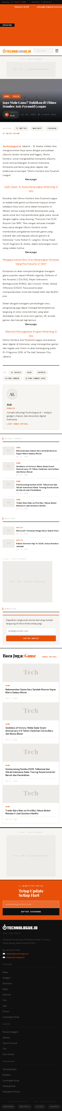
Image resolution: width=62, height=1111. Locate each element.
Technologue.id (12, 146)
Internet (7, 994)
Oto (5, 1000)
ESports (41, 372)
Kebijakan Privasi (11, 1091)
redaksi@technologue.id (17, 953)
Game (6, 96)
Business (7, 983)
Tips (5, 1005)
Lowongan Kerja (11, 1017)
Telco (16, 96)
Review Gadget (10, 1032)
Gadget (6, 977)
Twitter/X (24, 1107)
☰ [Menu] (57, 51)
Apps (5, 989)
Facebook (52, 128)
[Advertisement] (38, 26)
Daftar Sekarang (31, 911)
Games (6, 1037)
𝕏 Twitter (21, 128)
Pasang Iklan (9, 1086)
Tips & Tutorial (10, 1043)
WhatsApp (37, 128)
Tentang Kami (10, 1069)
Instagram (8, 1107)
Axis (29, 372)
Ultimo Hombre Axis (35, 378)
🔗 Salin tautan (11, 133)
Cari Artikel (8, 1054)
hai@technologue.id (15, 957)
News (5, 972)
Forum (6, 1011)
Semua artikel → (50, 657)
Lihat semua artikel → (18, 424)
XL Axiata (16, 372)
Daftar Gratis (31, 638)
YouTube (40, 1107)
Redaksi (7, 1075)
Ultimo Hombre (12, 378)
